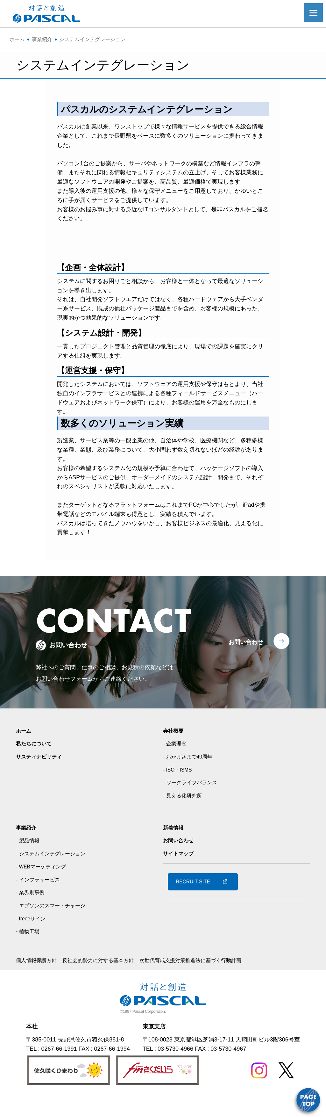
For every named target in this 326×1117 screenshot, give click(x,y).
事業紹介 (27, 847)
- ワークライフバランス (193, 802)
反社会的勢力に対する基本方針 (107, 979)
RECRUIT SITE (197, 901)
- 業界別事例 (32, 912)
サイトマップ (180, 872)
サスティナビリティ (41, 775)
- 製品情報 (29, 860)
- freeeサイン (33, 937)
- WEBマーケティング (44, 885)
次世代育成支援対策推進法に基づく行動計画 (210, 979)
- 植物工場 (29, 950)
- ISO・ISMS (179, 789)
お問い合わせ (246, 661)
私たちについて (36, 763)
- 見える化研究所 (185, 814)
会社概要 (174, 750)
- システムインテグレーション (55, 872)
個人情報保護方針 (39, 979)
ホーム (24, 750)
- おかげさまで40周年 (191, 775)
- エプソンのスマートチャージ (55, 924)
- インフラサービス (40, 899)
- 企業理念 (176, 763)
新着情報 (174, 847)
